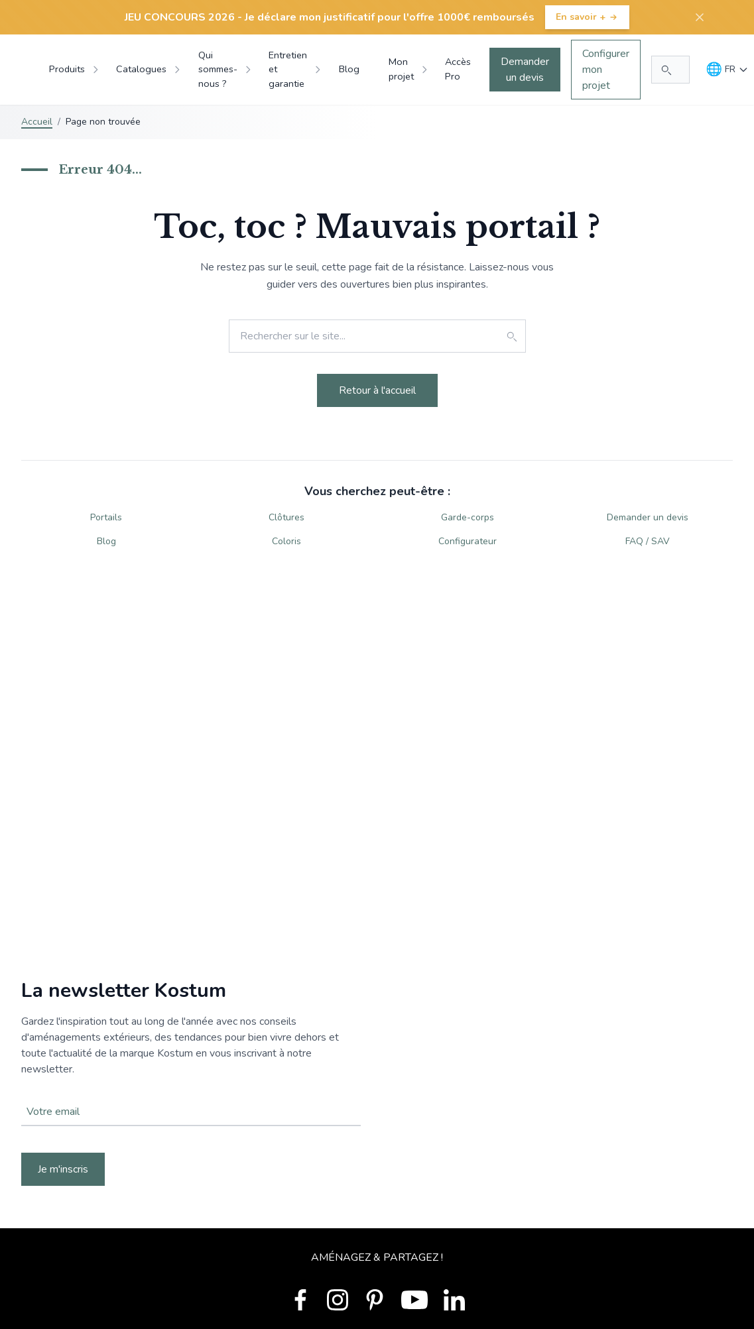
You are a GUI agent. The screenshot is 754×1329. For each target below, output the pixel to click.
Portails (106, 517)
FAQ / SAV (647, 541)
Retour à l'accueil (377, 390)
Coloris (286, 541)
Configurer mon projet (605, 69)
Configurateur (467, 541)
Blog (106, 541)
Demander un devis (525, 69)
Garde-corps (467, 517)
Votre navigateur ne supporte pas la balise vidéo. (377, 1082)
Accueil (36, 121)
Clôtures (286, 517)
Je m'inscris (63, 1169)
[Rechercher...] (670, 70)
